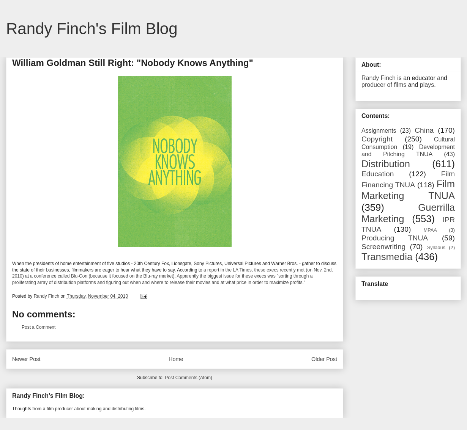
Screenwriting (383, 247)
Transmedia (386, 256)
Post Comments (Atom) (188, 377)
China (424, 130)
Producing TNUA (394, 238)
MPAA (430, 230)
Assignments (378, 130)
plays (427, 85)
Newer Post (26, 359)
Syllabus (436, 247)
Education (377, 174)
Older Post (324, 359)
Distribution (385, 164)
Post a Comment (38, 327)
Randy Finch (378, 78)
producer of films (383, 85)
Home (176, 359)
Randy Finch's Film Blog (92, 29)
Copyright (377, 139)
